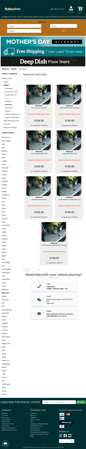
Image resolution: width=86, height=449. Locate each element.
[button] (57, 9)
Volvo (4, 387)
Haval (4, 229)
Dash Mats (72, 17)
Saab (3, 347)
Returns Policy (35, 420)
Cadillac (4, 161)
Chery (4, 164)
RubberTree (6, 343)
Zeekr (4, 394)
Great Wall (5, 225)
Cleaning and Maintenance (39, 424)
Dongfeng (5, 195)
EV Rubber (8, 101)
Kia (3, 266)
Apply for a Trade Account (39, 434)
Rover (4, 340)
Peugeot (5, 323)
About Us (33, 415)
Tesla (4, 374)
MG (3, 303)
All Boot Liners (7, 78)
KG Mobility (6, 262)
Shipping (33, 417)
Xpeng (4, 391)
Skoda (4, 354)
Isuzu (3, 249)
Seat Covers (6, 422)
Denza (4, 188)
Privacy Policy (35, 428)
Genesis (4, 218)
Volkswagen (6, 384)
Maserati (5, 69)
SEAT (3, 350)
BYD (3, 158)
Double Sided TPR (11, 95)
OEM (3, 320)
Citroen (4, 174)
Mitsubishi (5, 313)
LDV (3, 276)
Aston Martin (6, 141)
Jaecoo (4, 252)
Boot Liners (5, 417)
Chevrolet (5, 168)
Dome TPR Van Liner (11, 92)
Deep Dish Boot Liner (11, 121)
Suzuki (4, 370)
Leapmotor (6, 279)
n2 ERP (62, 447)
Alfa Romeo (6, 137)
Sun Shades (6, 420)
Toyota (4, 377)
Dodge (4, 191)
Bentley (4, 151)
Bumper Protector (10, 127)
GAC (3, 212)
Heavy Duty (9, 108)
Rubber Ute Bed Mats (12, 117)
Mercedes (5, 300)
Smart (4, 357)
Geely (4, 215)
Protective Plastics (8, 424)
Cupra (4, 178)
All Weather (9, 88)
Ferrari (4, 198)
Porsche (5, 330)
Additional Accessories (9, 430)
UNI (3, 381)
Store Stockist (35, 430)
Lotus (4, 286)
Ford (3, 205)
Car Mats (5, 415)
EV (5, 98)
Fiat (3, 202)
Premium (8, 111)
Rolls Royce (6, 337)
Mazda (4, 296)
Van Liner (12, 124)
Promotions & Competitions (39, 432)
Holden (4, 232)
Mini (3, 306)
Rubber (14, 69)
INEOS (4, 242)
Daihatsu (5, 181)
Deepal (4, 185)
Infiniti (4, 245)
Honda (4, 235)
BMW (4, 154)
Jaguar (4, 256)
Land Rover (6, 272)
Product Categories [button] (9, 74)
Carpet (12, 82)
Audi (3, 144)
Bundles (4, 413)
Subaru (4, 367)
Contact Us (34, 413)
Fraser (4, 208)
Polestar (5, 327)
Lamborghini (6, 269)
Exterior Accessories (8, 428)
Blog (31, 436)
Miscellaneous (7, 310)
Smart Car (5, 360)
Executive (8, 105)
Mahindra (5, 289)
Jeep (3, 259)
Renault (4, 333)
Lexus (4, 283)
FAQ (31, 422)
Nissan (4, 316)
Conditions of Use (36, 426)
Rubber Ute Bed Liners (12, 114)
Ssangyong (6, 364)
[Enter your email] (59, 402)
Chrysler (5, 171)
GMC (3, 222)
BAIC (3, 147)
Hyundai (5, 239)
